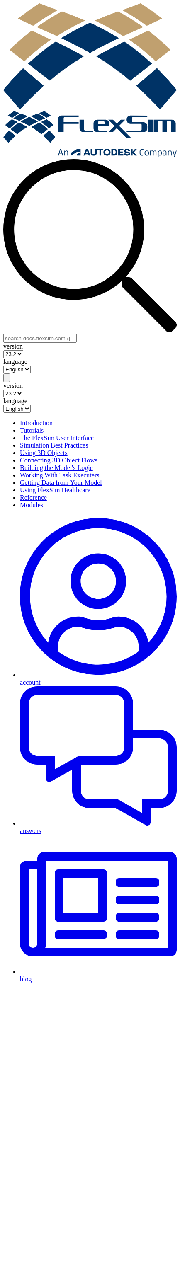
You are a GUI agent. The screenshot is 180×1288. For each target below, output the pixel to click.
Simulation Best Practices (54, 445)
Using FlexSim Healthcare (55, 490)
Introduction (36, 422)
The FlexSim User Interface (57, 437)
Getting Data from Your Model (61, 482)
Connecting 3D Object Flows (58, 460)
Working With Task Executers (59, 475)
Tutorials (32, 430)
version (13, 346)
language (15, 361)
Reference (33, 497)
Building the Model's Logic (56, 467)
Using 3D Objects (44, 452)
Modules (31, 504)
